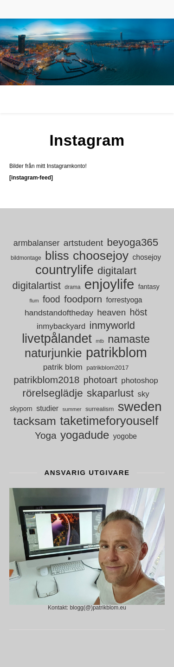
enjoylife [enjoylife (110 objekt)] (109, 284)
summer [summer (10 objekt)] (72, 409)
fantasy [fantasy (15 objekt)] (149, 286)
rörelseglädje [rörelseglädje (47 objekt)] (52, 393)
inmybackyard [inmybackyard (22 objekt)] (61, 326)
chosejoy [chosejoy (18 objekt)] (146, 257)
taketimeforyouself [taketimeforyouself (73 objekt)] (109, 421)
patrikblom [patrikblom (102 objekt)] (116, 353)
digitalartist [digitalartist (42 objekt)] (36, 285)
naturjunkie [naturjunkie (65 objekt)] (53, 353)
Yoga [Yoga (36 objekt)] (46, 435)
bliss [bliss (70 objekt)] (57, 256)
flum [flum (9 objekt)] (34, 300)
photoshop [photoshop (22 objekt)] (139, 380)
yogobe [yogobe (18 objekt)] (125, 436)
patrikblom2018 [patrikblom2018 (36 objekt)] (46, 379)
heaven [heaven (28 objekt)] (111, 312)
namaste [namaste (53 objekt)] (129, 339)
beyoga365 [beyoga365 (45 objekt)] (132, 242)
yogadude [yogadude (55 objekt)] (84, 435)
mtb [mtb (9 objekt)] (100, 341)
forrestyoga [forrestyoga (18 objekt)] (124, 300)
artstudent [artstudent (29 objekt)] (83, 243)
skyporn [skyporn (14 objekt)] (21, 408)
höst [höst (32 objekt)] (138, 312)
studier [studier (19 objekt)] (47, 408)
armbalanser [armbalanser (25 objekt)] (36, 243)
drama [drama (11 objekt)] (72, 287)
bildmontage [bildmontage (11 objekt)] (26, 258)
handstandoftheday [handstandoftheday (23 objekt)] (59, 312)
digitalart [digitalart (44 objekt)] (116, 270)
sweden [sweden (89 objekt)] (140, 406)
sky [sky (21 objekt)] (143, 394)
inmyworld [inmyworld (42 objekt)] (112, 325)
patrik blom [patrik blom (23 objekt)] (63, 367)
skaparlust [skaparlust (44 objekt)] (110, 393)
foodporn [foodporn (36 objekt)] (83, 299)
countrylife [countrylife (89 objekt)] (64, 270)
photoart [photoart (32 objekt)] (100, 380)
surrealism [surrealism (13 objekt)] (99, 408)
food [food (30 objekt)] (51, 299)
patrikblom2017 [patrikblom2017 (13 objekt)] (107, 367)
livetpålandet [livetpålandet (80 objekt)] (57, 339)
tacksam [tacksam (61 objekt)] (34, 421)
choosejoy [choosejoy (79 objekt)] (101, 256)
